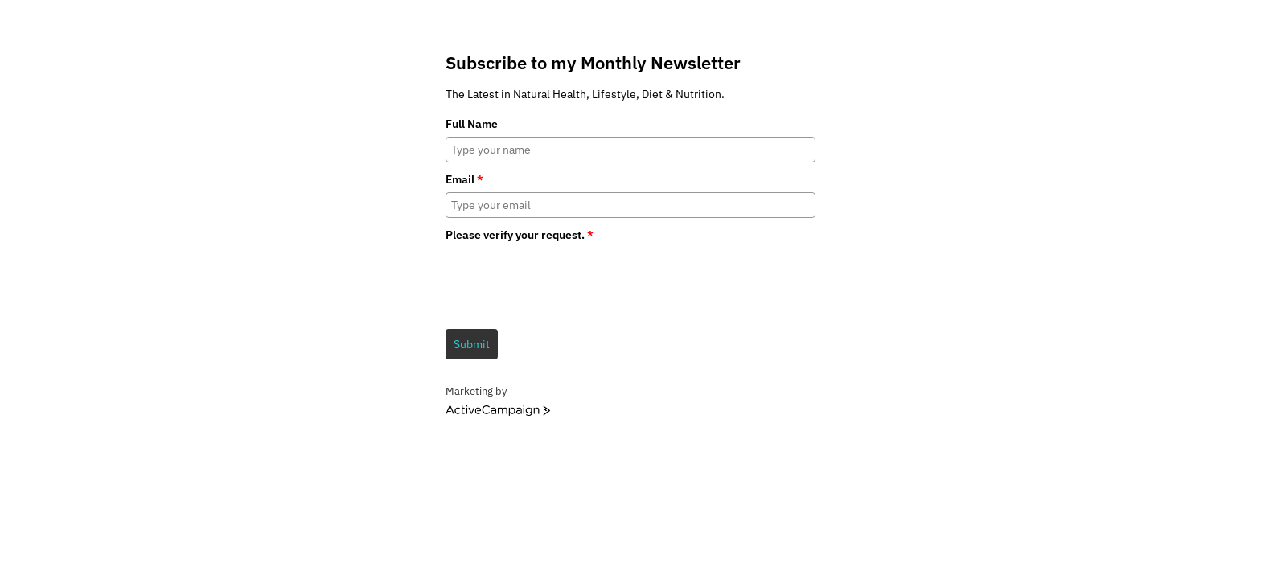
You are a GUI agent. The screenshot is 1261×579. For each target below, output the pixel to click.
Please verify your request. (520, 235)
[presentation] (568, 279)
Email (464, 179)
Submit (472, 344)
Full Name (472, 124)
